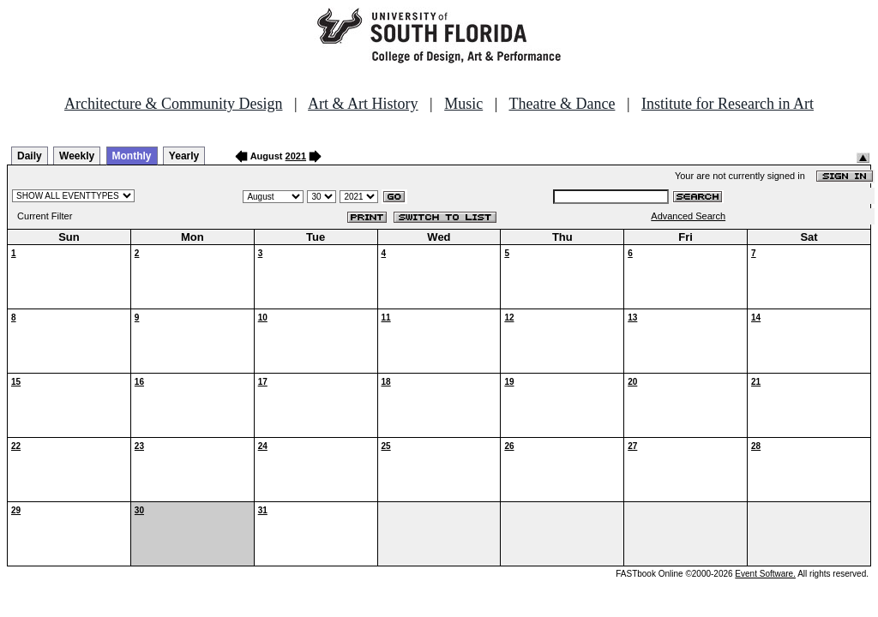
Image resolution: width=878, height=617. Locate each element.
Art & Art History (363, 103)
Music (463, 103)
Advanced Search (688, 216)
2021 (296, 156)
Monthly (132, 156)
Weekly (76, 156)
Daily (29, 156)
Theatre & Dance (561, 103)
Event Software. (765, 573)
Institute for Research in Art (727, 103)
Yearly (184, 156)
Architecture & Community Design (173, 103)
